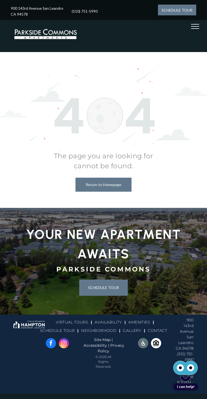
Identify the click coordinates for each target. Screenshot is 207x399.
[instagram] (64, 344)
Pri (113, 345)
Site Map (102, 339)
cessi (93, 345)
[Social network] (143, 344)
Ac (86, 345)
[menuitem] (72, 322)
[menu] (195, 26)
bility (102, 345)
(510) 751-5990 (85, 11)
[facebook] (51, 344)
